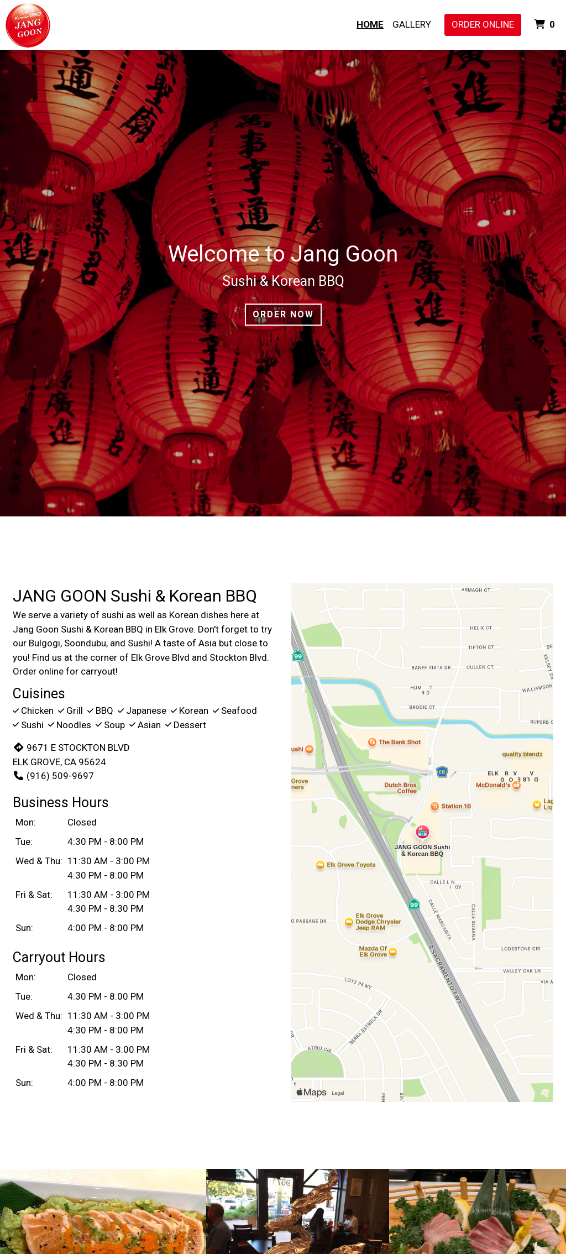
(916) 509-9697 (53, 775)
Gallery (411, 24)
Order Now (283, 314)
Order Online (483, 24)
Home (370, 24)
